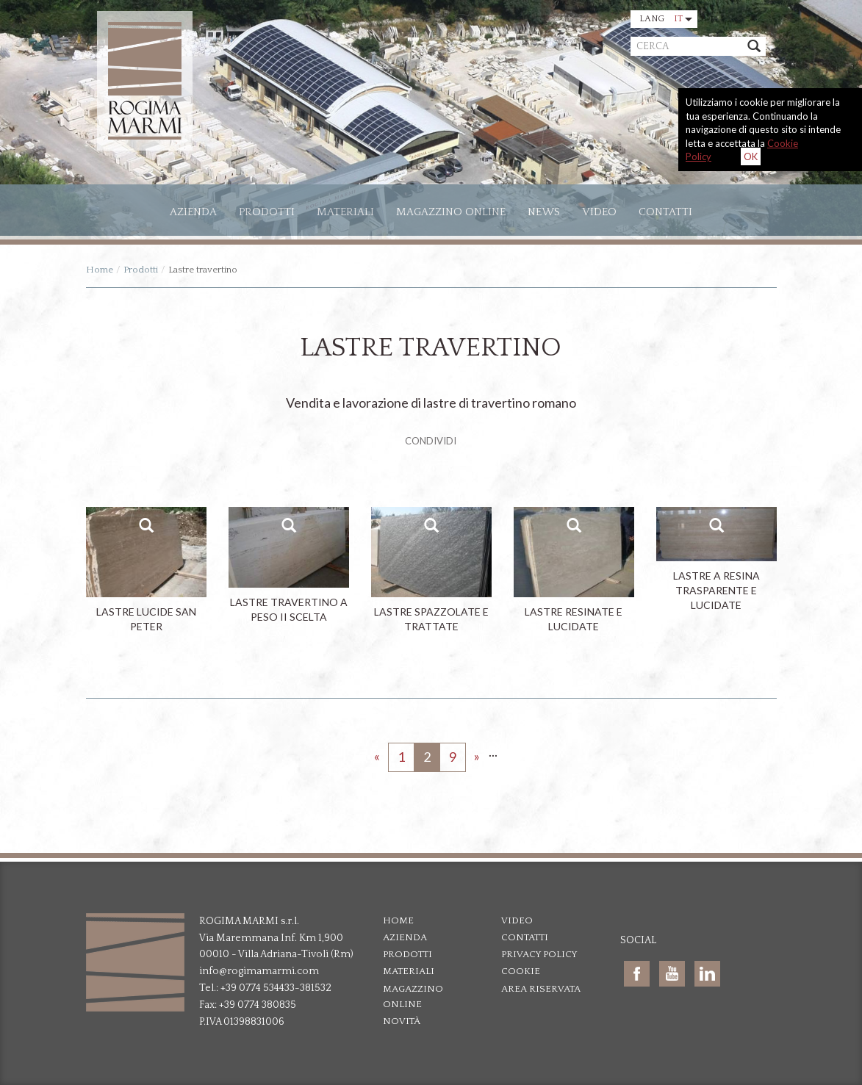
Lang (665, 19)
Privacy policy (539, 954)
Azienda (405, 937)
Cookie (520, 971)
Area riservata (541, 989)
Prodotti (267, 212)
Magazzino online (451, 212)
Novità (401, 1021)
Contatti (665, 212)
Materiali (345, 212)
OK (751, 156)
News (544, 212)
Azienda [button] (193, 212)
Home (99, 269)
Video (599, 212)
